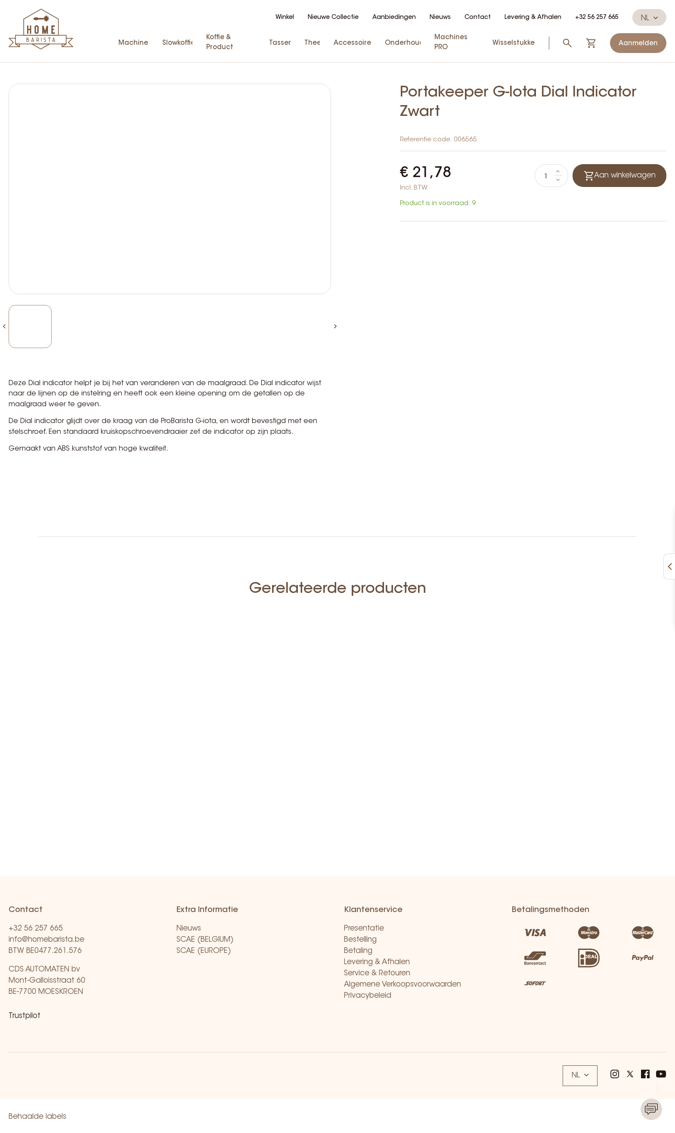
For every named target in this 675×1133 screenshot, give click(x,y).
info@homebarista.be (46, 939)
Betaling (358, 951)
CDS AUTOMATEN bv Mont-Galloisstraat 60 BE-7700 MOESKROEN (47, 981)
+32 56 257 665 (597, 18)
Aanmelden (638, 43)
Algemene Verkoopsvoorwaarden (402, 984)
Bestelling (360, 939)
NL (649, 18)
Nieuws (440, 18)
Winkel (285, 18)
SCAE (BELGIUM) (205, 939)
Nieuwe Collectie (333, 18)
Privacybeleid (367, 995)
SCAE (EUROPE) (203, 951)
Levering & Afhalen (533, 18)
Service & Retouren (377, 973)
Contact (477, 18)
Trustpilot (24, 1016)
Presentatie (364, 928)
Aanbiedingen (394, 18)
